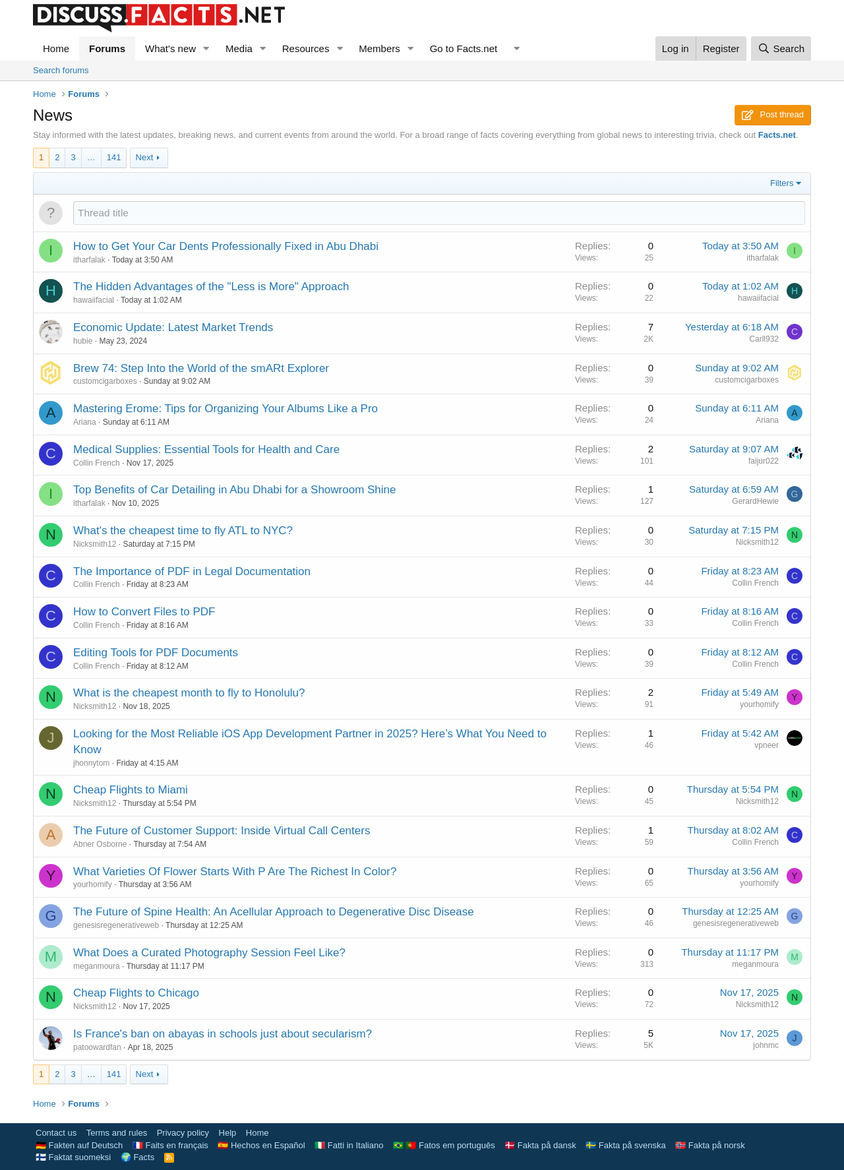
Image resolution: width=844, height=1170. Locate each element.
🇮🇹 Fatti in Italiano (349, 1145)
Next (145, 157)
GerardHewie (755, 501)
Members (379, 48)
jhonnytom (91, 763)
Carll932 (764, 339)
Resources (306, 48)
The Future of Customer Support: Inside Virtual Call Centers (221, 830)
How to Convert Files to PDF (144, 611)
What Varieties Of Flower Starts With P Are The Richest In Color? (234, 871)
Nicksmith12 (94, 544)
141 (114, 157)
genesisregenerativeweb (116, 925)
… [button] (91, 157)
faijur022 (763, 461)
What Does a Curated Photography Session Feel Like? (209, 952)
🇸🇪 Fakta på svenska (626, 1145)
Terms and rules (116, 1133)
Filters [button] (781, 183)
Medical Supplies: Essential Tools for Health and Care (206, 449)
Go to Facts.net (464, 48)
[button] (206, 48)
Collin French (96, 463)
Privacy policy (183, 1133)
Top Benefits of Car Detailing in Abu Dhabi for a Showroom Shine (234, 489)
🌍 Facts (137, 1157)
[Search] (781, 48)
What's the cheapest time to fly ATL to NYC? (183, 530)
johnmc (766, 1045)
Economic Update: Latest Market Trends (173, 327)
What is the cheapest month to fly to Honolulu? (189, 693)
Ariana (84, 422)
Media (239, 48)
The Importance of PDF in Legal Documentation (192, 571)
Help (228, 1133)
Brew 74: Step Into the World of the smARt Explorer (201, 368)
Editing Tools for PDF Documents (155, 652)
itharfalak (89, 259)
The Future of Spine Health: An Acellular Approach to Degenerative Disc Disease (273, 912)
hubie (82, 341)
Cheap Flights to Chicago (136, 993)
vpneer (766, 745)
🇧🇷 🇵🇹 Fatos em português (444, 1145)
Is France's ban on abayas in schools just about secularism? (222, 1034)
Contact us (56, 1133)
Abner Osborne (100, 844)
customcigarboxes (105, 381)
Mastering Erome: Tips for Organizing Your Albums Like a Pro (225, 408)
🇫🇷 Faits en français (170, 1145)
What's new (170, 48)
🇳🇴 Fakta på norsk (710, 1145)
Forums (107, 48)
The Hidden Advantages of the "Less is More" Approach (211, 286)
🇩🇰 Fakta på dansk (540, 1145)
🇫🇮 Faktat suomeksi (73, 1157)
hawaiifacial (93, 300)
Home (56, 48)
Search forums (61, 70)
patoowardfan (97, 1047)
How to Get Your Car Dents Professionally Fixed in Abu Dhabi (225, 246)
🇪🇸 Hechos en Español (261, 1145)
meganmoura (96, 966)
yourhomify (759, 704)
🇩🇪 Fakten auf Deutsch (79, 1145)
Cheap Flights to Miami (130, 790)
